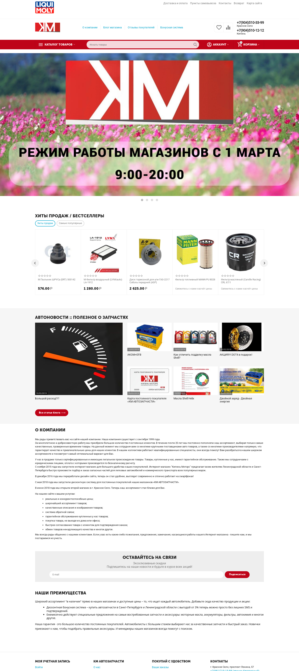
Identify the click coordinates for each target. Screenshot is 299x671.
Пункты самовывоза (203, 3)
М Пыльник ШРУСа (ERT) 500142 (56, 279)
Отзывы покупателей (141, 27)
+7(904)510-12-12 (250, 30)
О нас (96, 667)
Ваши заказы (160, 667)
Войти (39, 667)
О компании (89, 27)
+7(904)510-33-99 (250, 23)
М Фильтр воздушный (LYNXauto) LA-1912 (103, 281)
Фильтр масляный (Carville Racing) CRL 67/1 (241, 281)
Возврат (239, 3)
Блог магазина (112, 27)
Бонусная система (171, 27)
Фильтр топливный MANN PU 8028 (195, 279)
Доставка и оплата (175, 3)
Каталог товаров (58, 44)
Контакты (225, 3)
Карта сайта (254, 3)
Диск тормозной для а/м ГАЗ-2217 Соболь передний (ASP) (149, 281)
